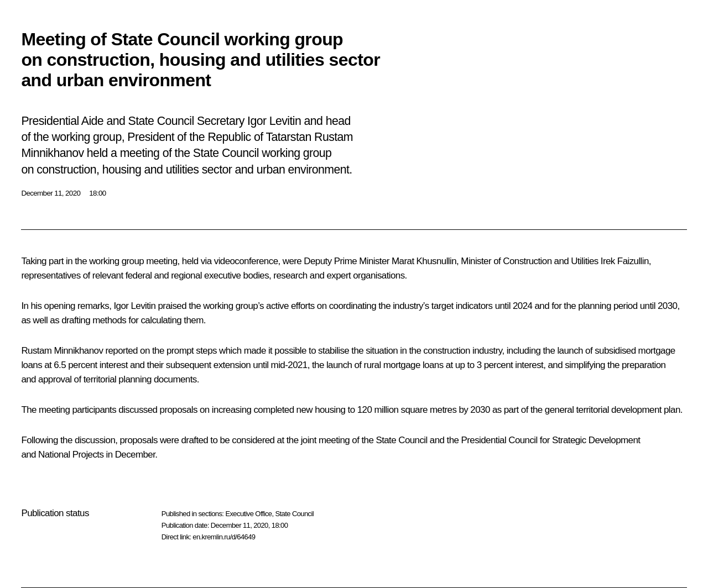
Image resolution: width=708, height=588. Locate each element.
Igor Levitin (134, 306)
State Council (294, 514)
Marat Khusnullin (424, 261)
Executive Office (248, 514)
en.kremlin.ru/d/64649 (223, 537)
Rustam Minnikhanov (62, 350)
